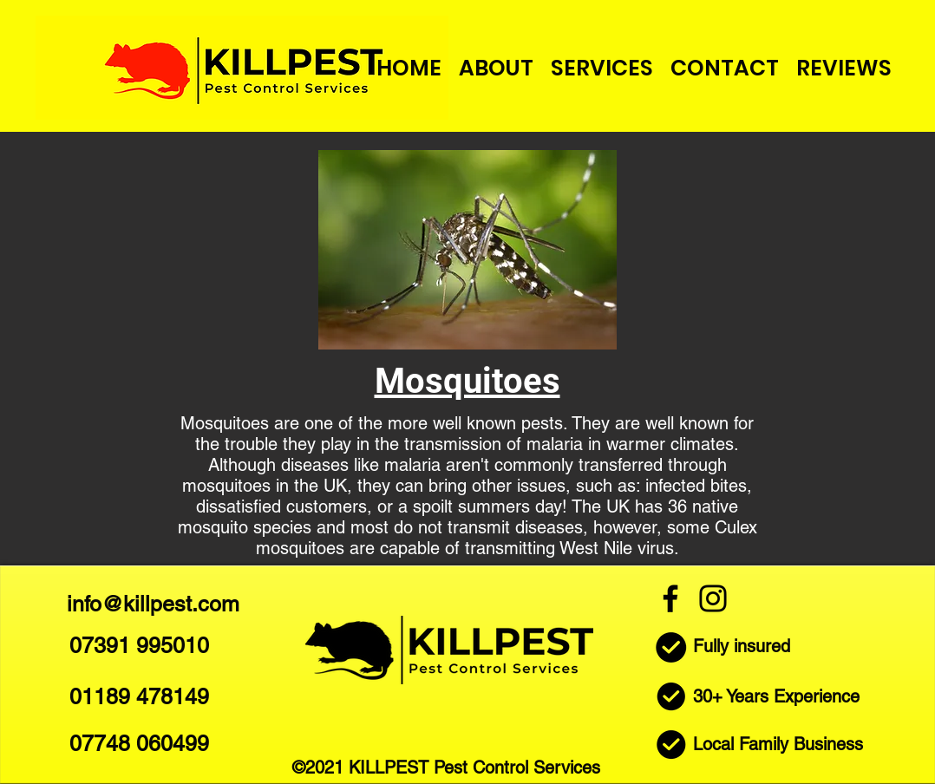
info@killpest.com (153, 604)
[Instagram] (713, 598)
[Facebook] (670, 598)
